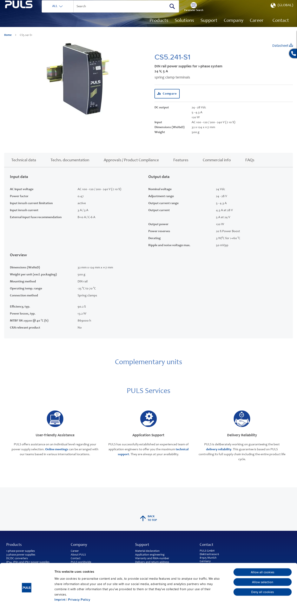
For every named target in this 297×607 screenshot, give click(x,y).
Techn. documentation (70, 166)
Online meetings (56, 455)
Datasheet (282, 51)
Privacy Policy (79, 581)
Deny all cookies (262, 573)
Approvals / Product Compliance (131, 166)
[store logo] (26, 23)
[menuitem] (256, 27)
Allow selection (262, 564)
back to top (148, 524)
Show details (214, 599)
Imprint (60, 581)
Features (180, 166)
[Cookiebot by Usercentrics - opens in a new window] (27, 598)
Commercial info (217, 166)
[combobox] (124, 12)
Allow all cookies (262, 554)
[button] (281, 12)
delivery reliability (218, 455)
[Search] (187, 12)
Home (8, 41)
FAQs (249, 166)
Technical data (23, 166)
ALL (69, 12)
